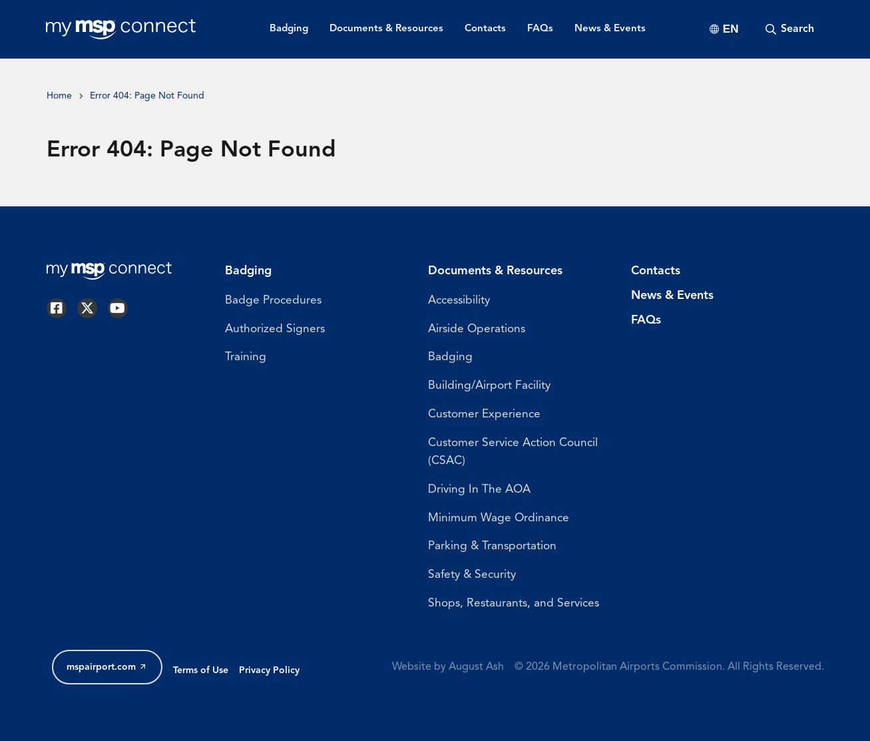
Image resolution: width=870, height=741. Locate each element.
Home (59, 96)
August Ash (476, 667)
